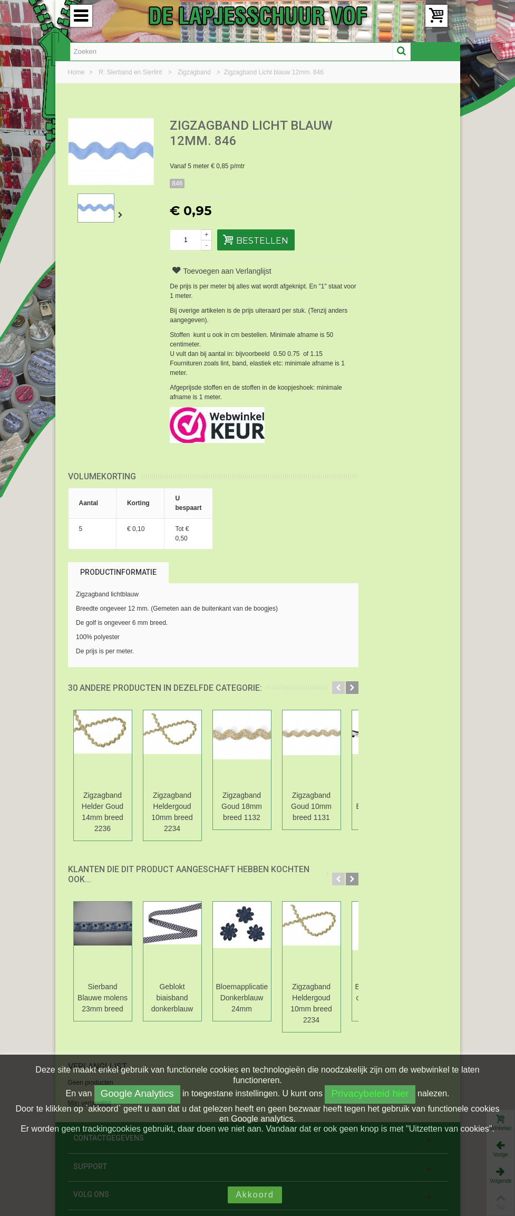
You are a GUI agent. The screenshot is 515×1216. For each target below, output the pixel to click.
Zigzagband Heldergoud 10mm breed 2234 (172, 812)
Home (77, 72)
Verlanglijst (393, 126)
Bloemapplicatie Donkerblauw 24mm (242, 997)
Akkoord (255, 1194)
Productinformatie (118, 572)
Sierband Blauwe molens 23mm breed (102, 997)
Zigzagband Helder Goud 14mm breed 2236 (102, 812)
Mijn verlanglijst (385, 163)
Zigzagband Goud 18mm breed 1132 (241, 806)
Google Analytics (137, 1093)
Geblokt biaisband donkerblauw (172, 997)
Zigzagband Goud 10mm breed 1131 (311, 806)
